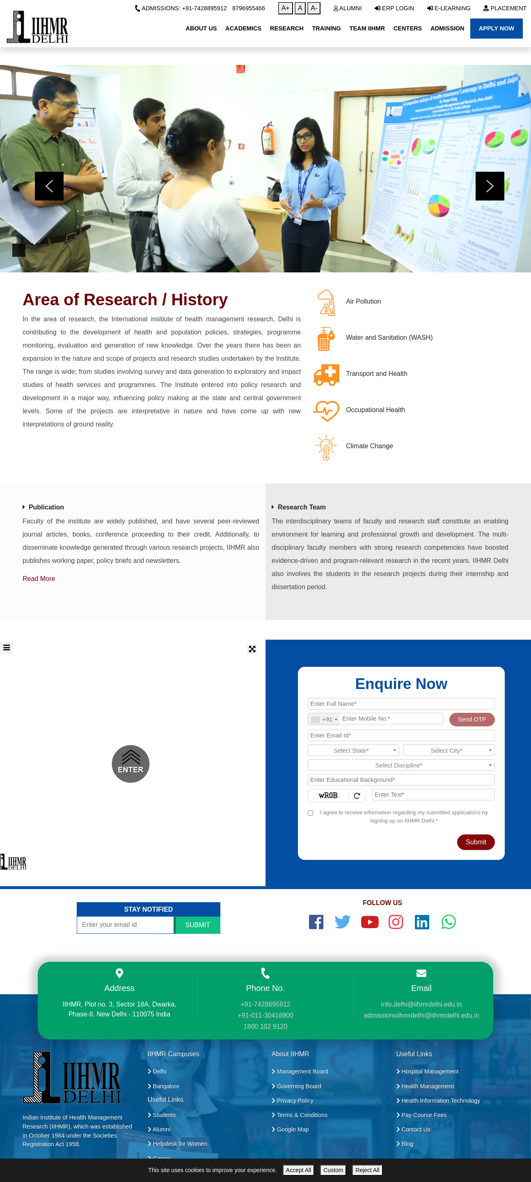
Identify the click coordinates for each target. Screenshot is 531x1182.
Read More (39, 578)
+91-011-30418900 (265, 1015)
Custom (333, 1170)
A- (314, 8)
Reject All (367, 1170)
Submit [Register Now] (476, 842)
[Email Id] (401, 735)
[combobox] (324, 719)
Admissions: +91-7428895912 (181, 8)
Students (162, 1115)
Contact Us (413, 1129)
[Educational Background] (401, 780)
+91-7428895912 (265, 1004)
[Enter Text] (433, 794)
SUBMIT (197, 925)
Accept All (298, 1170)
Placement (504, 8)
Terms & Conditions (299, 1115)
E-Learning (449, 8)
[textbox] (353, 750)
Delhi (157, 1071)
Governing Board (296, 1086)
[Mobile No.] (375, 718)
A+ (286, 8)
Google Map (290, 1129)
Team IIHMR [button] (367, 28)
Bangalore (164, 1086)
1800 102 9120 (266, 1026)
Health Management (425, 1086)
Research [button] (287, 28)
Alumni (348, 8)
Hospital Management (427, 1071)
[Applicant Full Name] (401, 704)
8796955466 (248, 8)
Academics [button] (243, 28)
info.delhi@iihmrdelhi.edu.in (421, 1004)
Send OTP (472, 719)
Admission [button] (447, 28)
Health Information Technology (438, 1100)
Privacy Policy (293, 1100)
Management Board (300, 1071)
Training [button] (326, 28)
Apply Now (497, 28)
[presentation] (49, 186)
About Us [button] (201, 28)
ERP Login (394, 8)
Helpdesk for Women (178, 1144)
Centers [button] (408, 28)
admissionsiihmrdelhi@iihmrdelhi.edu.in (421, 1015)
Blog (404, 1144)
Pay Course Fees (421, 1115)
